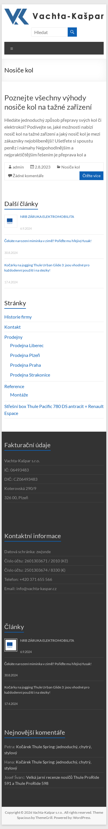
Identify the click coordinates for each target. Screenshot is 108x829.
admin (18, 166)
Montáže (19, 394)
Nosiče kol (70, 166)
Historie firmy (18, 316)
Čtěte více (91, 175)
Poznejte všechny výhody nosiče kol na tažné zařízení (48, 102)
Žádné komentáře (28, 175)
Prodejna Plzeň (25, 355)
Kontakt (12, 327)
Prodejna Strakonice (30, 374)
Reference (14, 386)
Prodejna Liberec (26, 345)
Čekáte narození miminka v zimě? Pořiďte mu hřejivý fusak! (48, 241)
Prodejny (13, 337)
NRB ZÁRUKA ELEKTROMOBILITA (47, 216)
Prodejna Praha (25, 365)
